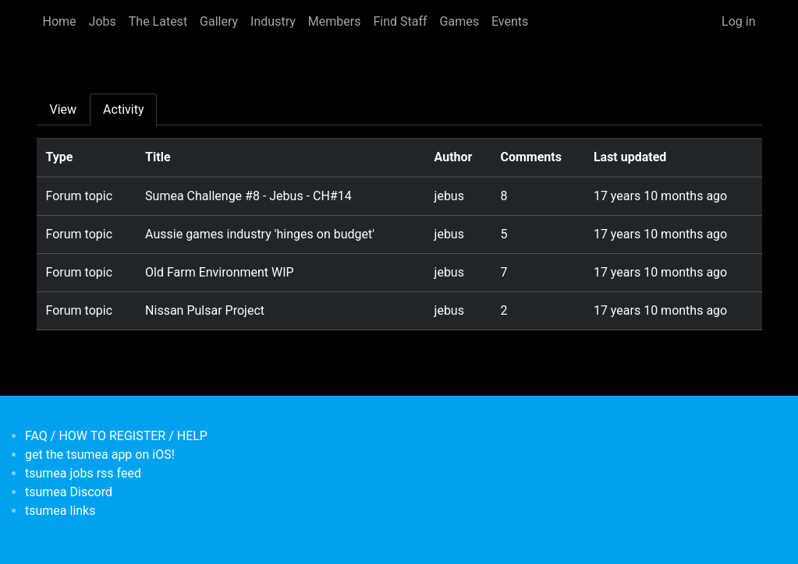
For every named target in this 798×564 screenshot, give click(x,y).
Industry (273, 21)
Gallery (219, 21)
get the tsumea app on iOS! (100, 454)
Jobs (102, 21)
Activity (123, 109)
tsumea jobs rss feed (83, 473)
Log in (738, 21)
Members (334, 21)
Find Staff (400, 21)
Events (509, 21)
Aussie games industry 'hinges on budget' (259, 234)
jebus (449, 196)
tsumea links (60, 510)
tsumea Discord (68, 492)
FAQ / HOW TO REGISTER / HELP (116, 435)
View (63, 109)
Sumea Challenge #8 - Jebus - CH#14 (248, 196)
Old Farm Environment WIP (219, 272)
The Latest (158, 21)
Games (459, 21)
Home (59, 21)
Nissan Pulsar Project (204, 310)
